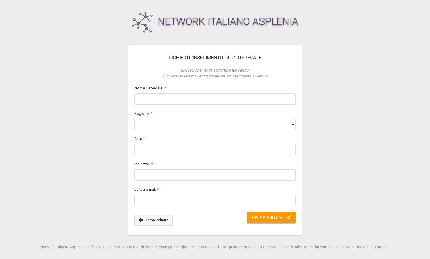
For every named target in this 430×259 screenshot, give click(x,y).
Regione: (143, 113)
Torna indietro (153, 220)
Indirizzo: (143, 164)
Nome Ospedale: (150, 88)
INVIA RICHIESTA (271, 217)
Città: (140, 139)
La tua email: (146, 189)
